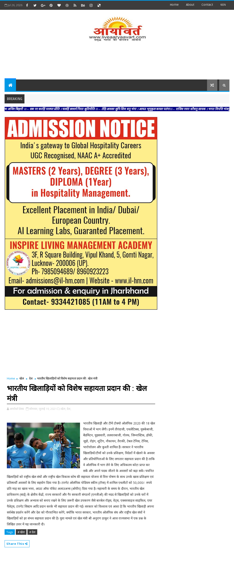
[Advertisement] (117, 61)
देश (31, 378)
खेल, (63, 409)
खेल (21, 378)
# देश (32, 532)
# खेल (21, 532)
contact (207, 5)
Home (174, 5)
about (190, 5)
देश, (69, 409)
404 (223, 5)
